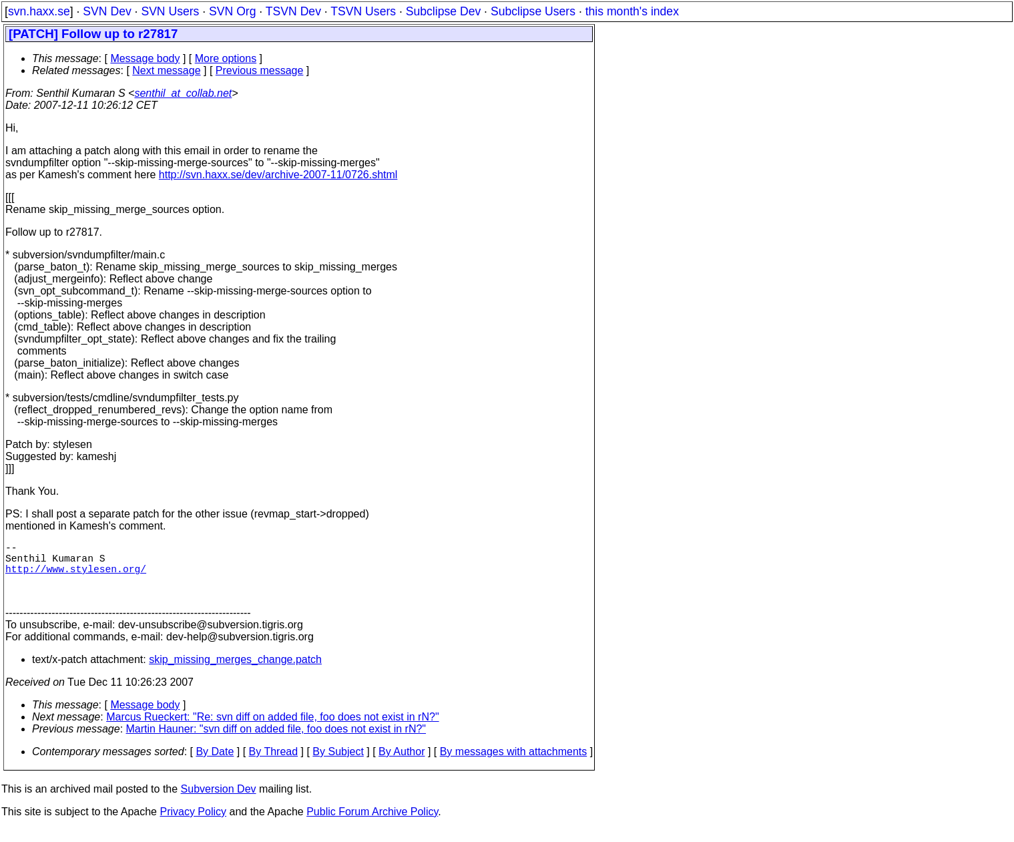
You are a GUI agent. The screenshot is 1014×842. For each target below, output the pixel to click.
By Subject (337, 765)
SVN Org (232, 11)
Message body (145, 58)
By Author (401, 765)
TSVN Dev (293, 11)
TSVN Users (363, 11)
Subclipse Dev (443, 11)
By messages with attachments (513, 765)
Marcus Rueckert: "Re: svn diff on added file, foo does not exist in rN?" (272, 730)
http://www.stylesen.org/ (75, 576)
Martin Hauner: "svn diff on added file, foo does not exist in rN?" (276, 742)
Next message (166, 70)
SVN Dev (107, 11)
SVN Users (170, 11)
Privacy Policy (193, 825)
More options (226, 58)
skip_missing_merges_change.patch (235, 672)
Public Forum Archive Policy (372, 825)
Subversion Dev (218, 802)
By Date (215, 765)
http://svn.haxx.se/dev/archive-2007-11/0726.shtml (278, 174)
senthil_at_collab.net (183, 93)
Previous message (260, 70)
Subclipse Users (533, 11)
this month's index (632, 11)
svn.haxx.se (39, 11)
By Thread (273, 765)
